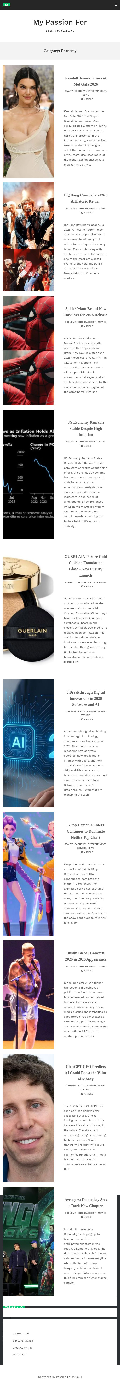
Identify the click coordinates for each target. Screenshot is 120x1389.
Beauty (69, 91)
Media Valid (20, 1354)
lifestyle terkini (22, 1347)
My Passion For (60, 25)
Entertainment (97, 91)
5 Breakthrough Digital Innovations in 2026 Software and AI (85, 698)
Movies (102, 322)
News (86, 95)
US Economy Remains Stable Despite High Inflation (85, 428)
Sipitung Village (23, 1340)
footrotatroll (21, 1333)
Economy (80, 91)
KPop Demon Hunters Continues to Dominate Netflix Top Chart (86, 831)
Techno (85, 715)
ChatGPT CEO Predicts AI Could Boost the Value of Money (86, 1073)
